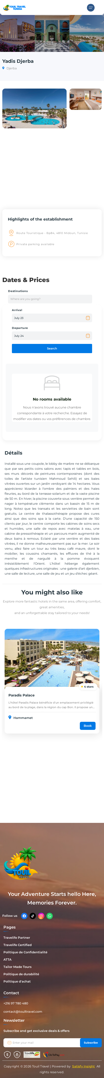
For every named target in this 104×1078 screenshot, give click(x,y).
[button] (34, 108)
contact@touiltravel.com (22, 1011)
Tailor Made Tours (17, 967)
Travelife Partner (16, 937)
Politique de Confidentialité (25, 952)
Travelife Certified (17, 945)
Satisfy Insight (83, 1066)
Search (52, 348)
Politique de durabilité (21, 974)
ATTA (7, 959)
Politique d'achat (17, 981)
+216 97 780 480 (15, 1003)
